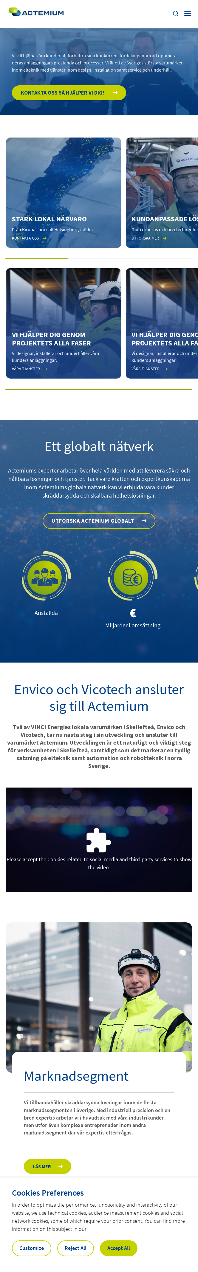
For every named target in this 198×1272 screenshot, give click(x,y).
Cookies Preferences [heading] (48, 1192)
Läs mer (42, 1166)
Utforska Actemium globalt (93, 520)
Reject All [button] (75, 1248)
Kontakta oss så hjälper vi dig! (63, 92)
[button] (37, 258)
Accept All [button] (118, 1248)
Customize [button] (31, 1248)
